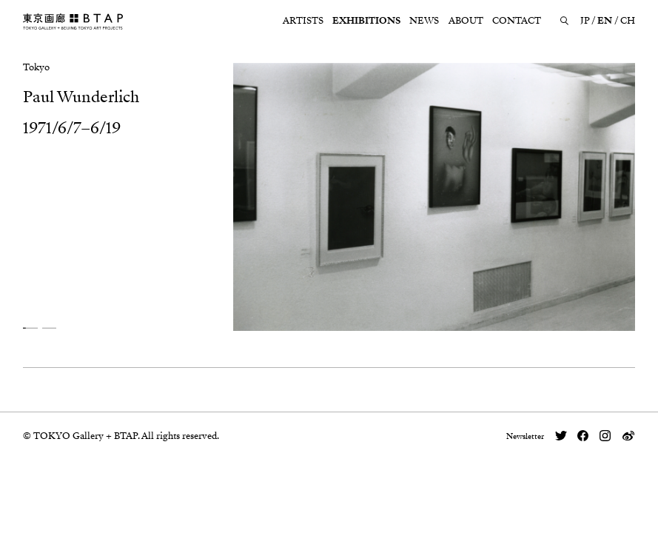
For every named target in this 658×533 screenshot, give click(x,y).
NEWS (424, 20)
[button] (30, 327)
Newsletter (525, 436)
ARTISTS (303, 20)
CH (627, 20)
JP (585, 20)
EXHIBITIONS (366, 20)
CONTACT (516, 20)
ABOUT (466, 20)
